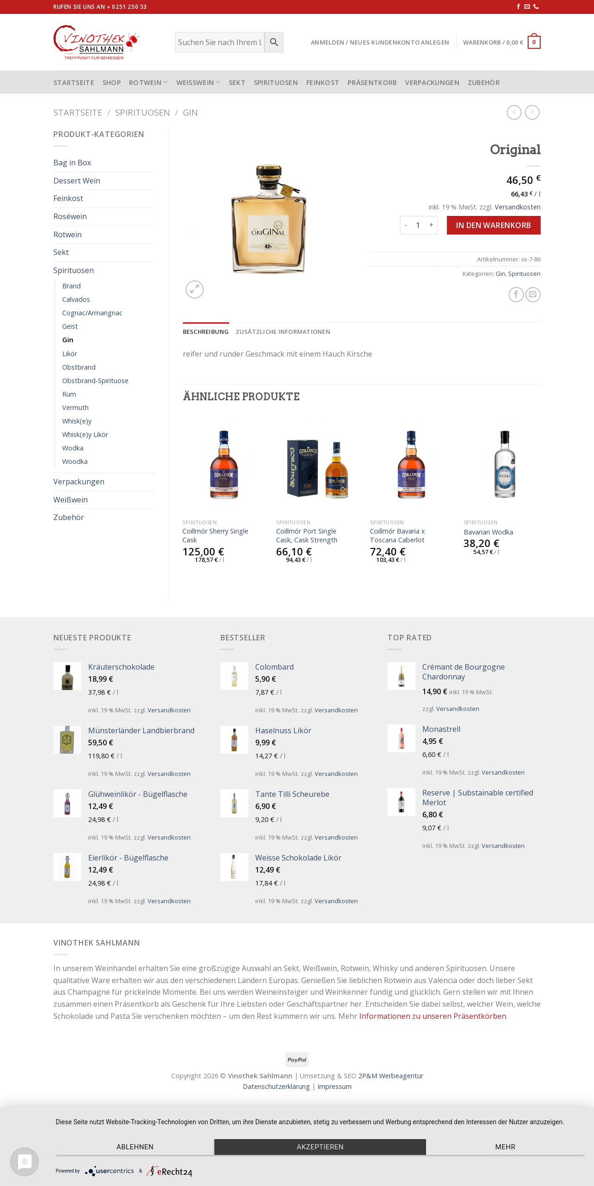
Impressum (334, 1086)
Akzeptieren (320, 1147)
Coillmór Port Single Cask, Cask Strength (306, 535)
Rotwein (148, 82)
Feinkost (322, 82)
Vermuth (75, 407)
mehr (505, 1147)
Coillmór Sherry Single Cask (215, 535)
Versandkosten (518, 206)
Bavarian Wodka (488, 532)
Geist (70, 326)
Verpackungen (432, 82)
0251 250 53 (129, 7)
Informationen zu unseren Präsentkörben (432, 1016)
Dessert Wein (76, 181)
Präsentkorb (372, 82)
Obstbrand (79, 367)
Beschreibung (206, 331)
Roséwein (70, 216)
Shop (112, 82)
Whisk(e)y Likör (85, 434)
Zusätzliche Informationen (283, 331)
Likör (69, 353)
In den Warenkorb (493, 225)
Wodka (73, 447)
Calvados (76, 299)
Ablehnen (135, 1147)
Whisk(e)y (76, 421)
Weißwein (198, 82)
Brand (71, 285)
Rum (69, 394)
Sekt (237, 82)
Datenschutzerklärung (276, 1086)
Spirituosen (276, 82)
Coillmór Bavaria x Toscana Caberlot (397, 535)
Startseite (77, 112)
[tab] (206, 331)
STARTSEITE (73, 82)
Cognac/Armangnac (92, 312)
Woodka (75, 461)
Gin (190, 112)
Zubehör (484, 82)
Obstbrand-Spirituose (95, 380)
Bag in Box (72, 162)
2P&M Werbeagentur (390, 1075)
